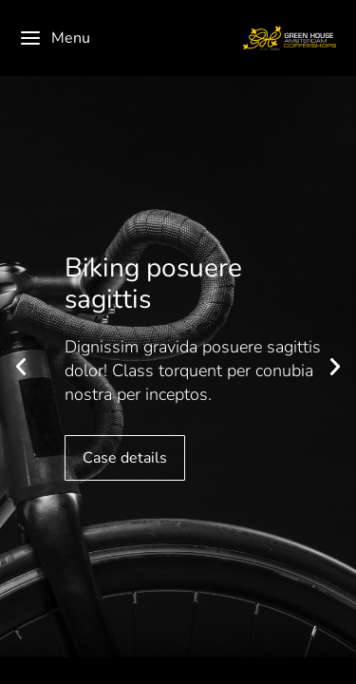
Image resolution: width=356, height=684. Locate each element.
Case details (125, 457)
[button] (20, 366)
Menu (54, 38)
